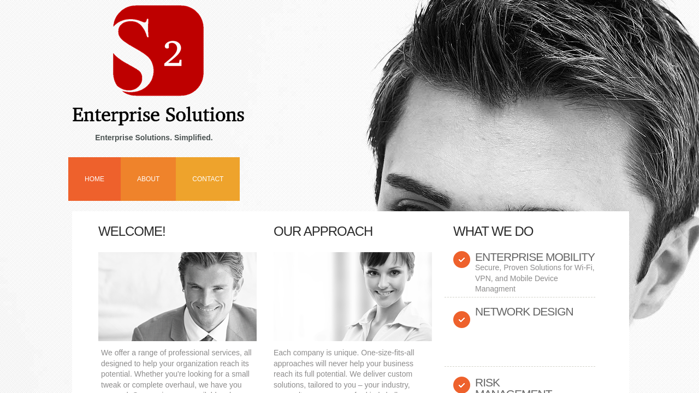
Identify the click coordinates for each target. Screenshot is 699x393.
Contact (207, 179)
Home (94, 179)
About (148, 179)
